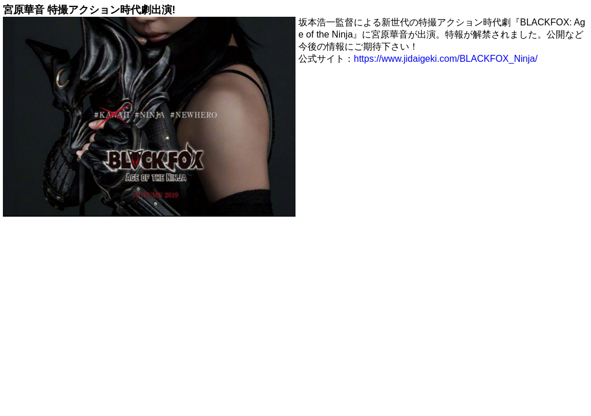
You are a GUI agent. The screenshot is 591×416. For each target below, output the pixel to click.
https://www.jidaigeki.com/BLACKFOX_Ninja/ (445, 59)
